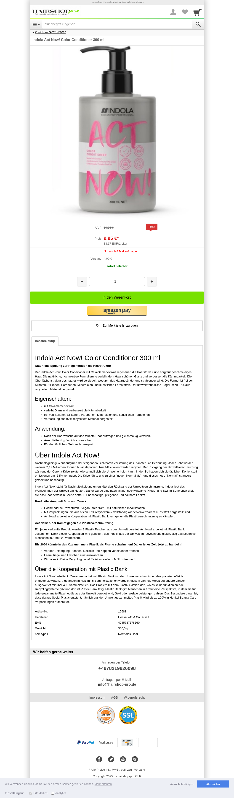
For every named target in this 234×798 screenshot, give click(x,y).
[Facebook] (99, 759)
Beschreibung (45, 341)
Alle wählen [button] (213, 784)
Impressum (97, 697)
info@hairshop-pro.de (117, 684)
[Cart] (197, 12)
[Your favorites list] (184, 12)
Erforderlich (40, 793)
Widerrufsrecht (134, 697)
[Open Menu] (36, 24)
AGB (114, 697)
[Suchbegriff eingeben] (117, 24)
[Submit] (198, 24)
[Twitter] (111, 759)
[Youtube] (123, 759)
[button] (117, 311)
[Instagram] (135, 759)
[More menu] (173, 12)
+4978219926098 (117, 668)
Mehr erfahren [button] (103, 784)
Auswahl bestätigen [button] (181, 784)
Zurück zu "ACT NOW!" (50, 32)
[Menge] (117, 281)
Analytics (60, 793)
